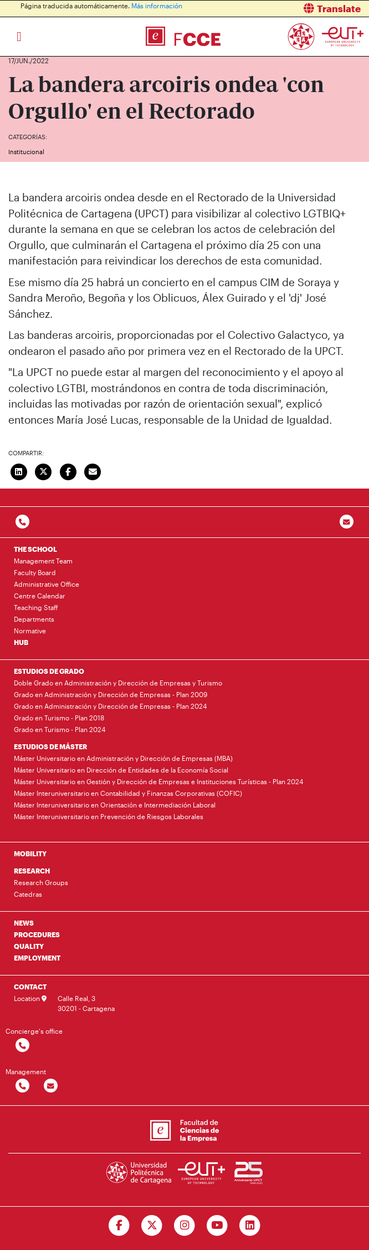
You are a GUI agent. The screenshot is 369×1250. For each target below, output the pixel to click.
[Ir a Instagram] (185, 1225)
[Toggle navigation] (19, 36)
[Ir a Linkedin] (249, 1225)
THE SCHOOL (35, 549)
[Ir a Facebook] (119, 1225)
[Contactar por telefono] (22, 522)
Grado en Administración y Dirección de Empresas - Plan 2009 (110, 694)
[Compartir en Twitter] (43, 470)
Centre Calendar (39, 595)
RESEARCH (32, 871)
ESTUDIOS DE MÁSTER (50, 746)
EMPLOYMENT (37, 958)
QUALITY (29, 946)
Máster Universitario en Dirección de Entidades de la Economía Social (121, 770)
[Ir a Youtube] (217, 1225)
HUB (21, 642)
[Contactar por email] (51, 1086)
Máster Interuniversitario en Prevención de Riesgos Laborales (108, 816)
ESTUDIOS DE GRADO (49, 671)
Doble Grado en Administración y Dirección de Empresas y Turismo (118, 683)
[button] (281, 9)
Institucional (26, 151)
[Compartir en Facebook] (68, 470)
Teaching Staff (36, 607)
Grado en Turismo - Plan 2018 (59, 717)
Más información (156, 5)
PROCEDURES (37, 934)
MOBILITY (30, 853)
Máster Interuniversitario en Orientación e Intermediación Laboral (115, 805)
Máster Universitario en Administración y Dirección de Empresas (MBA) (123, 758)
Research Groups (41, 882)
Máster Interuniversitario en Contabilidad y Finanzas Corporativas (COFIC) (128, 793)
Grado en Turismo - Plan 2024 (59, 729)
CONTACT (30, 986)
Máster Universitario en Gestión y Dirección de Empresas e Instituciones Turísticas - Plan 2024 (158, 781)
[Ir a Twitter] (152, 1225)
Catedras (28, 894)
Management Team (43, 561)
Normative (30, 630)
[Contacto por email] (346, 522)
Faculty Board (35, 572)
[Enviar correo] (93, 470)
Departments (34, 619)
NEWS (24, 923)
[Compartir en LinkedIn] (18, 470)
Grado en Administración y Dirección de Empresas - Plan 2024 (110, 706)
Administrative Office (46, 584)
